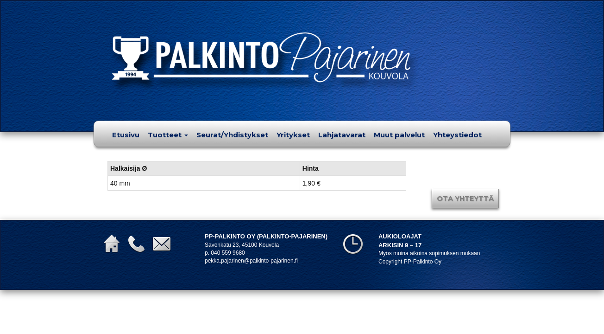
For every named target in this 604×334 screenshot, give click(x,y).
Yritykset (293, 134)
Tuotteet (168, 134)
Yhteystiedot (457, 134)
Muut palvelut (399, 134)
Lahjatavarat (341, 134)
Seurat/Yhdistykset (232, 134)
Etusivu (125, 134)
